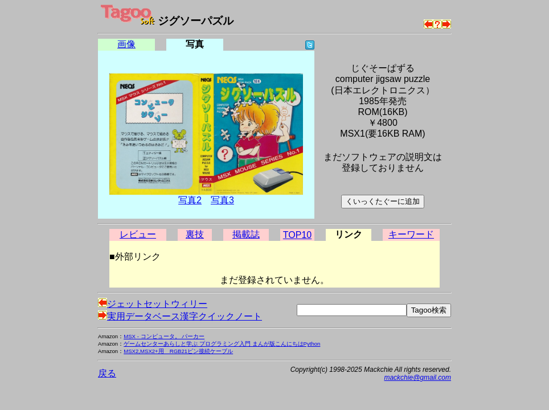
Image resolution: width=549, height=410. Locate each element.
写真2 (190, 200)
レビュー (138, 234)
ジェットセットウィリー (152, 304)
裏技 (195, 234)
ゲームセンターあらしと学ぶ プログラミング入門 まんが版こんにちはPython (222, 344)
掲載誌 (246, 234)
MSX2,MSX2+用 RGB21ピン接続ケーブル (178, 351)
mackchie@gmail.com (417, 378)
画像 (126, 44)
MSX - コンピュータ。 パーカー (164, 336)
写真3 (222, 200)
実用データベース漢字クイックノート (180, 316)
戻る (107, 373)
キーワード (411, 234)
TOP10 (297, 235)
